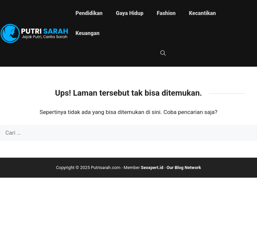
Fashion (166, 13)
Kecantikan (202, 13)
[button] (163, 53)
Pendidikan (88, 13)
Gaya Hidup (130, 13)
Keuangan (87, 33)
